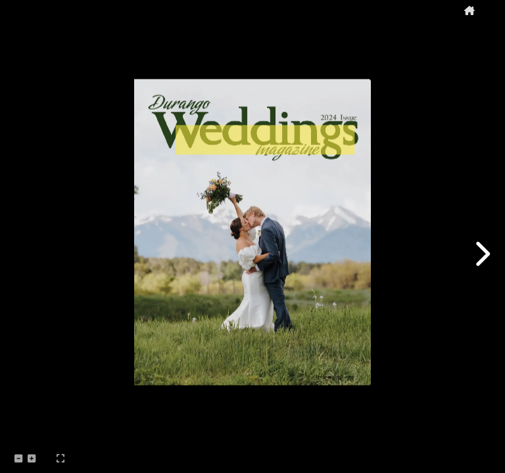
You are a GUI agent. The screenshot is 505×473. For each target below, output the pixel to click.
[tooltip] (469, 10)
